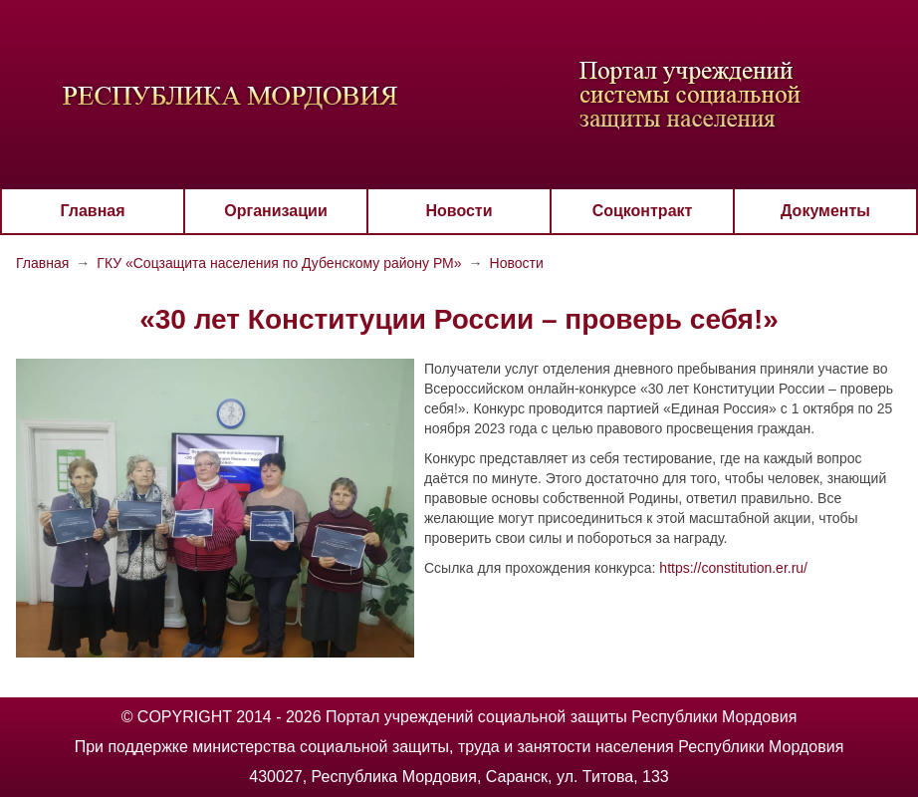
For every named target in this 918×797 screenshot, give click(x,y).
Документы (825, 210)
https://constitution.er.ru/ (733, 568)
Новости (458, 210)
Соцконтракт (642, 210)
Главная (92, 210)
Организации (275, 210)
